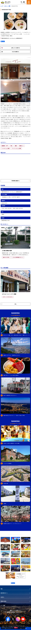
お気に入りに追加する (11, 48)
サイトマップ (18, 612)
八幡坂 (4, 503)
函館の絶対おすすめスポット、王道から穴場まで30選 (14, 415)
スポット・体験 (7, 6)
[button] (1, 246)
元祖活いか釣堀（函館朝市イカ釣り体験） (11, 443)
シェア (2, 41)
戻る (9, 304)
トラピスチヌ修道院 (7, 463)
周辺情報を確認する (20, 180)
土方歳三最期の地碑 (7, 250)
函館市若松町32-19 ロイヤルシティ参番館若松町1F (12, 38)
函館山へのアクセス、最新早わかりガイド (11, 355)
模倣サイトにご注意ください (15, 610)
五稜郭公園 (5, 483)
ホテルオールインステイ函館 (9, 294)
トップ (1, 6)
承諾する (15, 627)
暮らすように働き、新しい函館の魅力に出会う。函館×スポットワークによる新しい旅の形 (16, 335)
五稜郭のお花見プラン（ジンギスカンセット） (12, 523)
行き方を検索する (10, 51)
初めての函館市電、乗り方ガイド (10, 395)
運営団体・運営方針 (11, 612)
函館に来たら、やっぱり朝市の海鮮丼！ (11, 375)
